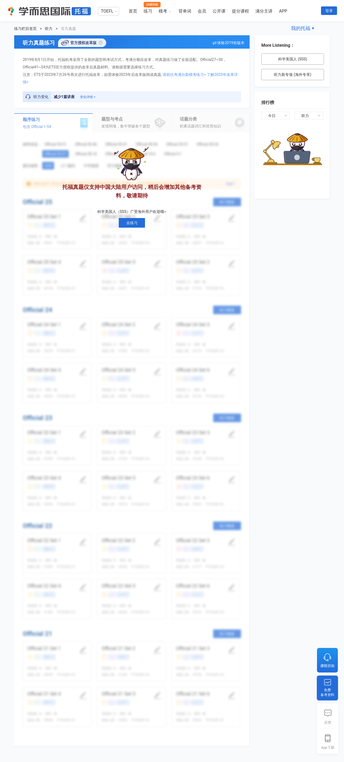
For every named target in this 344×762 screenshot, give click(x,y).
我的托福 (300, 28)
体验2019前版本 (230, 43)
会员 (202, 11)
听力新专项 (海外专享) (292, 74)
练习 (148, 11)
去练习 (131, 223)
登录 (329, 11)
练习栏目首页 (25, 28)
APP (283, 11)
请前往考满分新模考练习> (184, 74)
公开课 (219, 11)
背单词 (184, 11)
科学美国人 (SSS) (292, 59)
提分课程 (240, 11)
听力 (48, 28)
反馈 (327, 722)
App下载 (327, 747)
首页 (133, 11)
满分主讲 (264, 11)
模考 (163, 11)
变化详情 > (87, 97)
